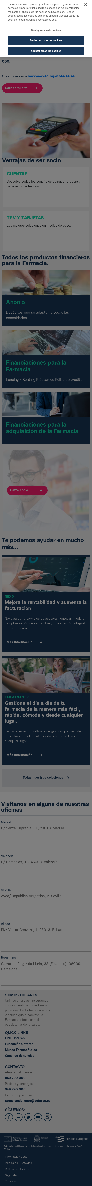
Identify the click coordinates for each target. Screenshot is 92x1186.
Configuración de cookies (46, 23)
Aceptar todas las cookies (46, 43)
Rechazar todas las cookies (46, 33)
